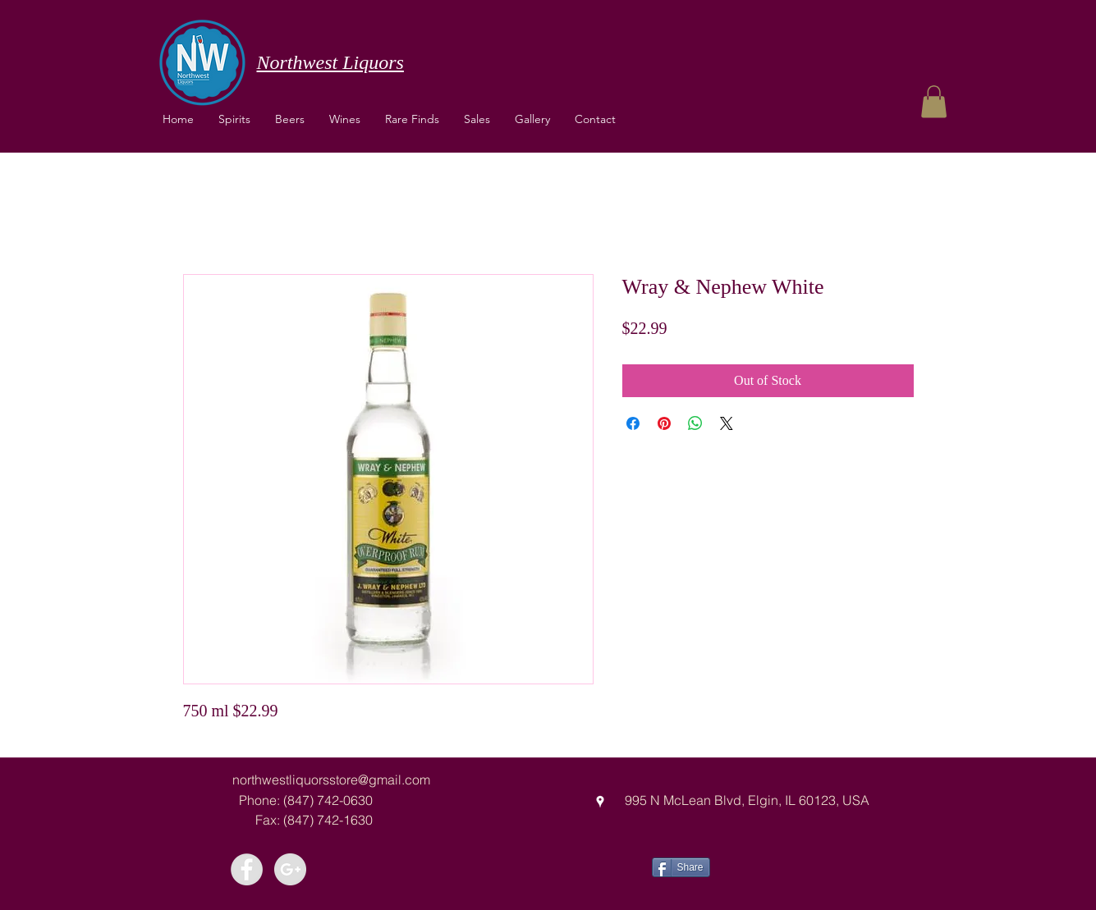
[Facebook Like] (771, 865)
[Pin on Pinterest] (664, 423)
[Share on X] (726, 423)
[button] (345, 119)
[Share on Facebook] (633, 423)
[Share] (681, 867)
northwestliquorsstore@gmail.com (331, 779)
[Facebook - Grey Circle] (247, 869)
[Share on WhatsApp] (695, 423)
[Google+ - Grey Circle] (290, 869)
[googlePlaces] (600, 801)
